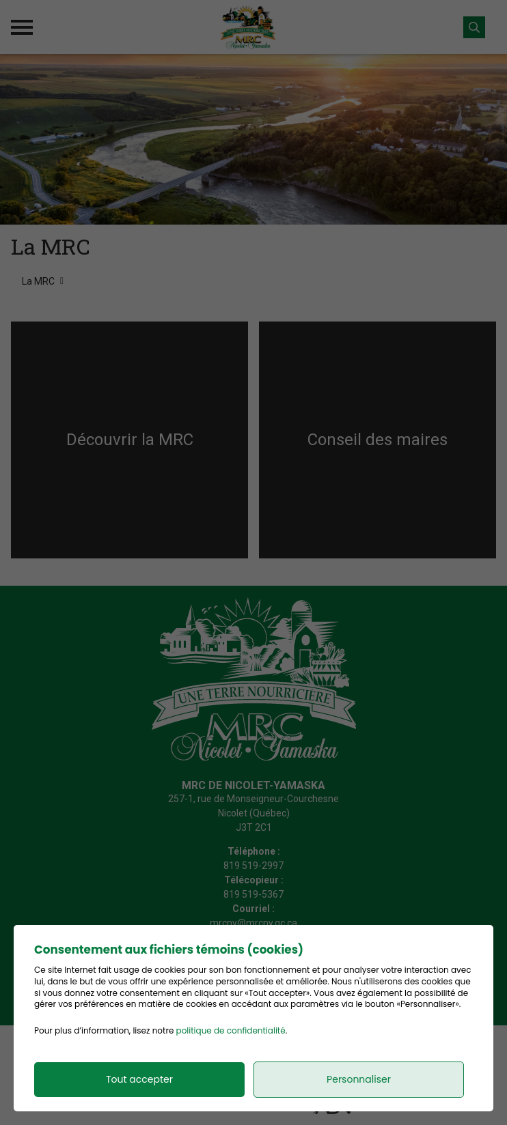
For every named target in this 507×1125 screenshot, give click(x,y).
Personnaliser (359, 1079)
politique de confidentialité (231, 1030)
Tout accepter (139, 1079)
